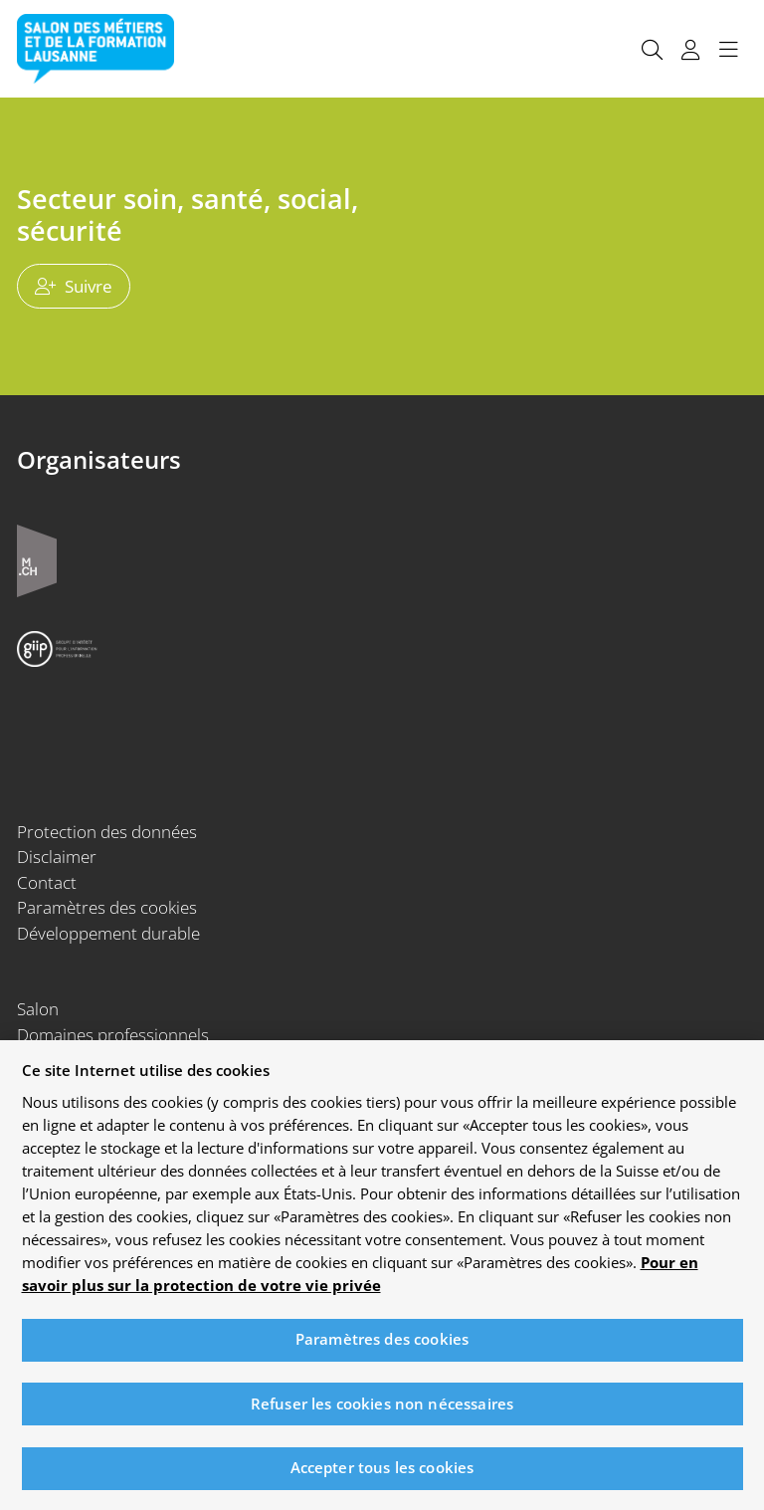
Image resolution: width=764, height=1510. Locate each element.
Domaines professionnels (113, 1034)
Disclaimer (56, 856)
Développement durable (108, 933)
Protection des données (107, 831)
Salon (38, 1008)
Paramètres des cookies (107, 907)
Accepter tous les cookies (382, 1475)
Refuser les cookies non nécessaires (382, 1412)
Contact (47, 882)
